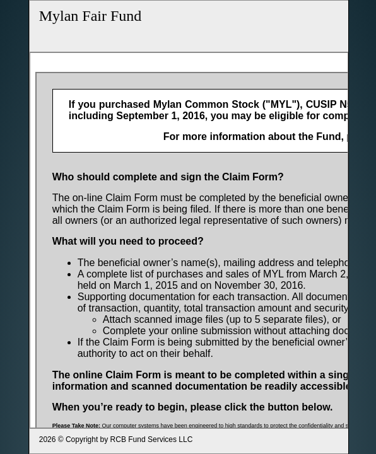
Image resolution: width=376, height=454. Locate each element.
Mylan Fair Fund (90, 16)
